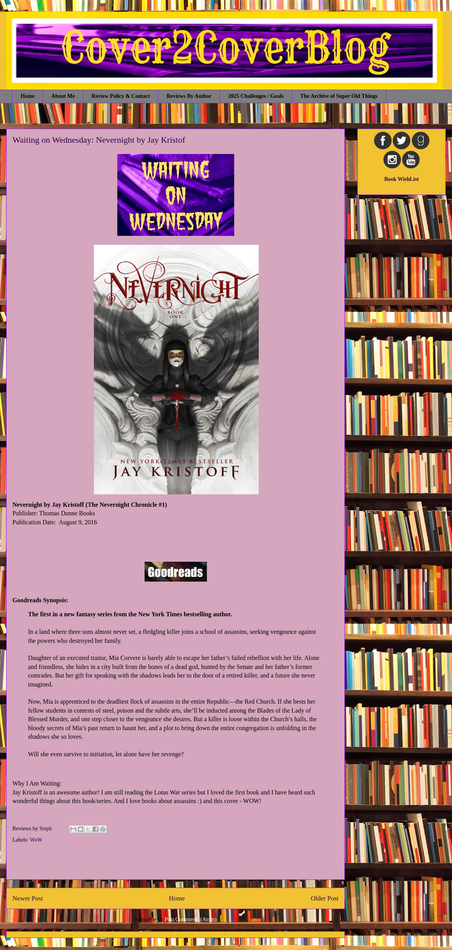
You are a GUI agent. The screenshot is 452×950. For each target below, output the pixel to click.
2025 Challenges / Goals (256, 96)
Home (28, 96)
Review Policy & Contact (121, 96)
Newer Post (27, 898)
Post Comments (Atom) (190, 919)
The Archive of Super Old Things (339, 96)
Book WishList (401, 179)
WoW (36, 840)
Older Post (325, 898)
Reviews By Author (189, 96)
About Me (63, 96)
